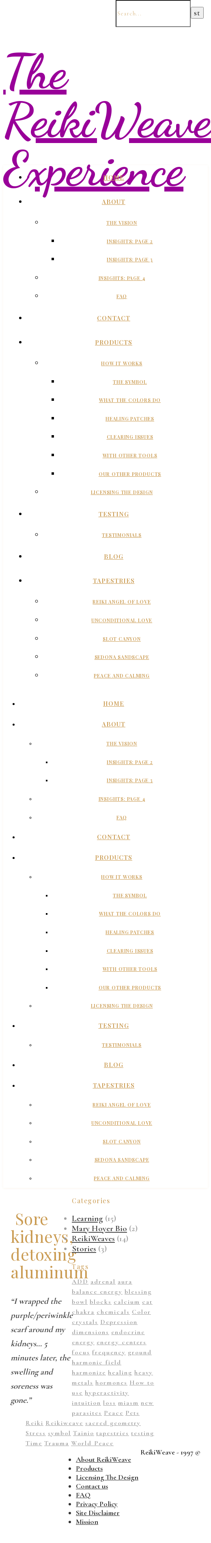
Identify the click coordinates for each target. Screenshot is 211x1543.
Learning (87, 1218)
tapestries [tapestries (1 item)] (112, 1433)
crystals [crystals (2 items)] (85, 1322)
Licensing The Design (122, 492)
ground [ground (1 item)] (140, 1352)
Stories (84, 1249)
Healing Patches (130, 418)
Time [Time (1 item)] (34, 1443)
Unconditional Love (121, 620)
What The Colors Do (130, 400)
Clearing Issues (130, 437)
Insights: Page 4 (122, 278)
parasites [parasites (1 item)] (87, 1413)
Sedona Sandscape (122, 657)
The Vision (121, 222)
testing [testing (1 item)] (142, 1433)
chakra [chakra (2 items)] (83, 1312)
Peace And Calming (122, 675)
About (113, 202)
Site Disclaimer (98, 1512)
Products (113, 342)
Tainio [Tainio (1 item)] (83, 1433)
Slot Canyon (122, 639)
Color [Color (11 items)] (141, 1312)
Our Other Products (130, 474)
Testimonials (122, 535)
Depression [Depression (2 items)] (119, 1322)
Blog (113, 556)
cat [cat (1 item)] (147, 1302)
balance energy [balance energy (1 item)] (97, 1292)
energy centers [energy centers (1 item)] (121, 1342)
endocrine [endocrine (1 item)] (128, 1332)
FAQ (121, 296)
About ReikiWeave (103, 1459)
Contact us (92, 1486)
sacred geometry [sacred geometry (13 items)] (113, 1423)
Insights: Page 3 (130, 259)
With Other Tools (130, 455)
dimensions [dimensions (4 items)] (90, 1332)
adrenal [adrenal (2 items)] (103, 1282)
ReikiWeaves (93, 1239)
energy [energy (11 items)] (83, 1342)
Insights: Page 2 (130, 241)
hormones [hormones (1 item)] (111, 1383)
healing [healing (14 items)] (120, 1372)
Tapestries (114, 581)
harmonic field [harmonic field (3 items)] (96, 1362)
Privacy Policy (97, 1503)
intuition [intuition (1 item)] (86, 1403)
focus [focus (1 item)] (81, 1352)
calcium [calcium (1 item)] (127, 1302)
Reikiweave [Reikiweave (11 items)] (64, 1423)
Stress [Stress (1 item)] (36, 1433)
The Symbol (130, 382)
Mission (87, 1521)
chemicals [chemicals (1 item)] (113, 1312)
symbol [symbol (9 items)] (59, 1433)
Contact (113, 318)
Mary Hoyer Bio (99, 1228)
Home (113, 177)
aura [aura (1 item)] (125, 1282)
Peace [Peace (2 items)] (113, 1413)
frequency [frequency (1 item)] (109, 1352)
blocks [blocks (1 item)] (101, 1302)
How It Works (121, 363)
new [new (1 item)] (147, 1403)
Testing (114, 514)
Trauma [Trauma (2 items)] (56, 1443)
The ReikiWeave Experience (107, 120)
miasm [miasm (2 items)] (128, 1403)
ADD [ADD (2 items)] (80, 1282)
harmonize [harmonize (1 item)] (89, 1372)
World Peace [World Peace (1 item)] (92, 1443)
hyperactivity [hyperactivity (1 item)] (107, 1393)
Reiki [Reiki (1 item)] (34, 1423)
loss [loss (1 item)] (109, 1403)
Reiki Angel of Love (122, 601)
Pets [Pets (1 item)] (132, 1413)
